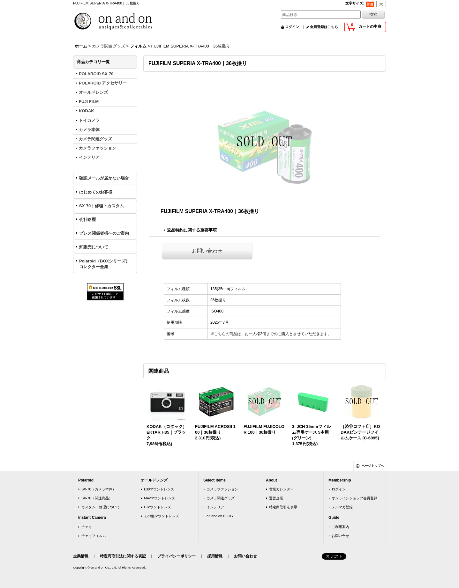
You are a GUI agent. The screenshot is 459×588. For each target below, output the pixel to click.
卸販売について (93, 247)
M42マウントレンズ (160, 498)
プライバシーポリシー (176, 556)
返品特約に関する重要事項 (192, 230)
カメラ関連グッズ (221, 498)
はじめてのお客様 (95, 192)
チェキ (86, 527)
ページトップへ (373, 465)
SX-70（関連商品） (96, 498)
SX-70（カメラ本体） (98, 489)
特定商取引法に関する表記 (123, 556)
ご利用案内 (340, 527)
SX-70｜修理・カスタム (101, 205)
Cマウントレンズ (157, 507)
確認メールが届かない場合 (104, 178)
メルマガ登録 (342, 507)
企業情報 (80, 556)
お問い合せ (340, 536)
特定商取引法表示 (283, 507)
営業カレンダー (281, 489)
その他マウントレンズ (161, 516)
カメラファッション (222, 489)
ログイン (292, 27)
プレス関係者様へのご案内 (104, 233)
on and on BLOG (220, 516)
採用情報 (214, 556)
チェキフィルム (93, 536)
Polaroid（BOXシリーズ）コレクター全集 (104, 264)
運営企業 (276, 498)
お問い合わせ (207, 251)
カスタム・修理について (100, 507)
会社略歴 (87, 219)
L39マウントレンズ (159, 489)
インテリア (215, 507)
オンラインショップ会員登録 (354, 498)
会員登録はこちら (324, 27)
